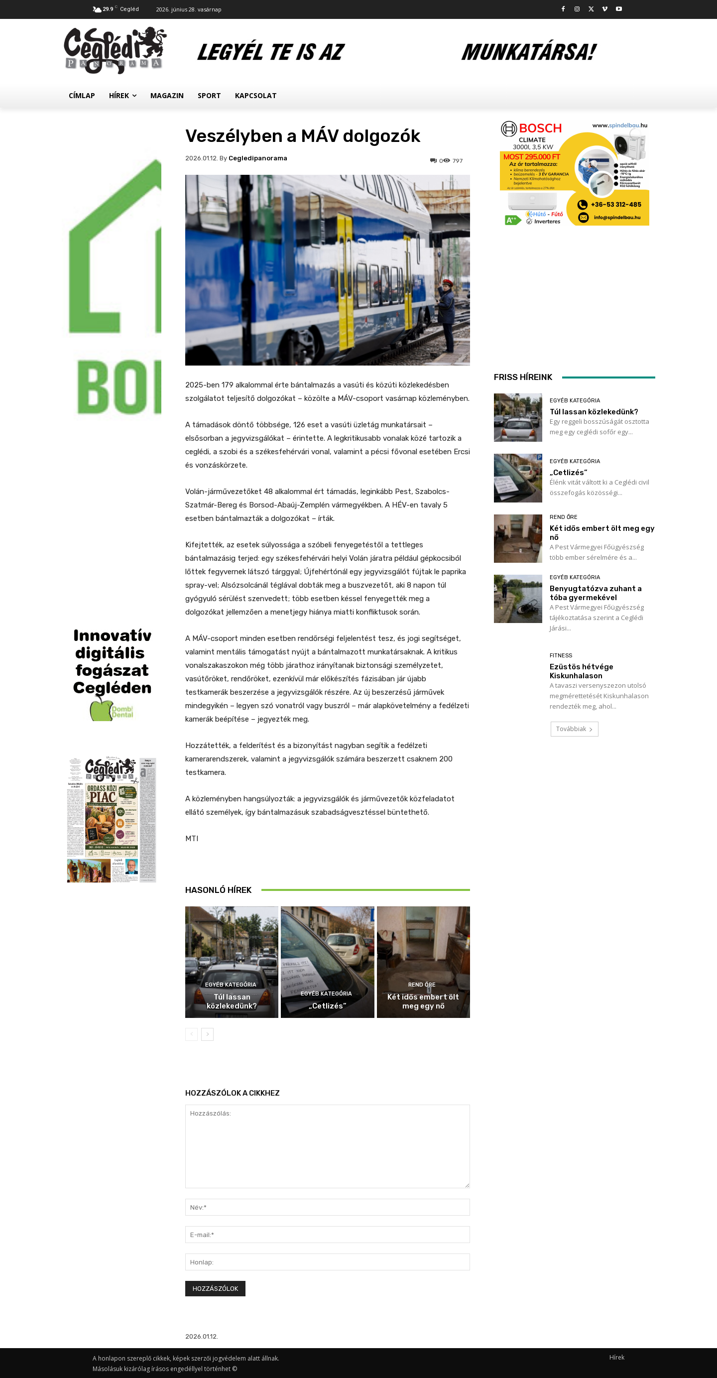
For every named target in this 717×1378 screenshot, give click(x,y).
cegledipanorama (258, 158)
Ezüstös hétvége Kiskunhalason (581, 671)
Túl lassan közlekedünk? (232, 1001)
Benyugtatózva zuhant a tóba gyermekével (596, 593)
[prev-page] (191, 1034)
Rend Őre (422, 985)
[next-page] (207, 1034)
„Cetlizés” (328, 1006)
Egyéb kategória (230, 985)
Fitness (561, 655)
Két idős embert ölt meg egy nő (423, 1001)
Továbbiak (574, 729)
